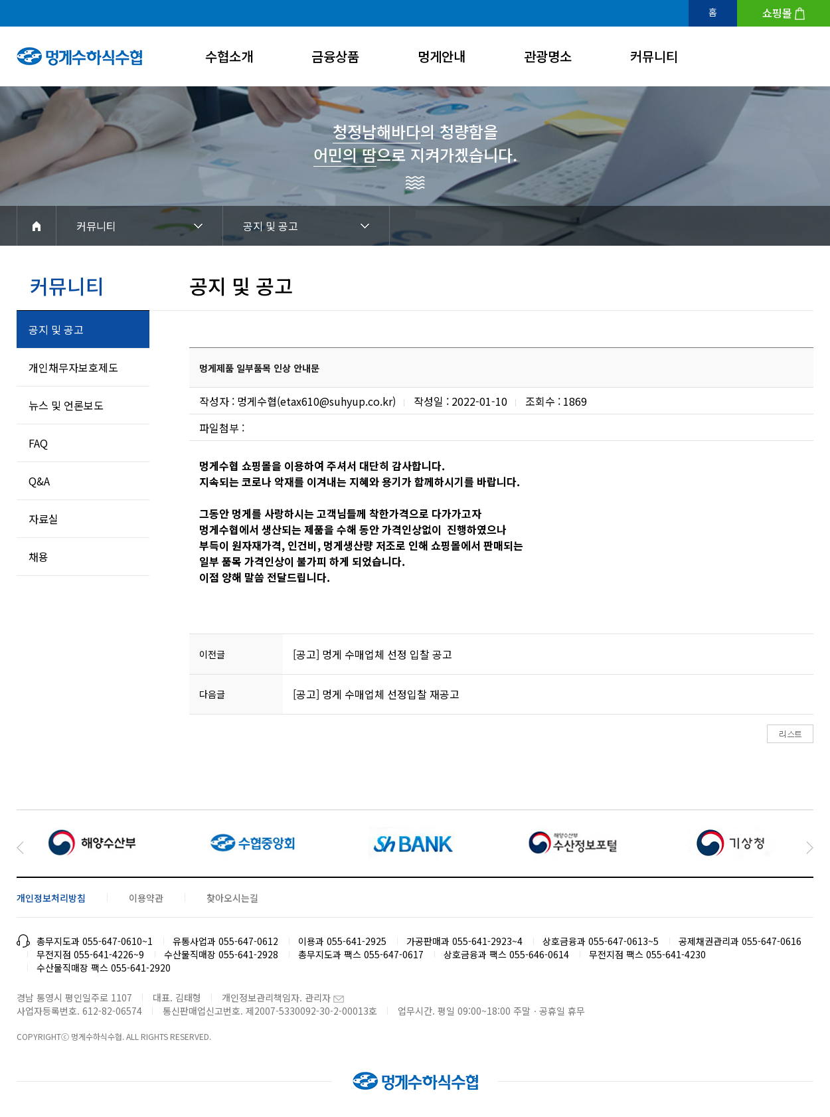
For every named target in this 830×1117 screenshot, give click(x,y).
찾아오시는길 (232, 897)
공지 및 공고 (270, 226)
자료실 (43, 519)
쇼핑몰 (777, 13)
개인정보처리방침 (51, 897)
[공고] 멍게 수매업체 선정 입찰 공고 (372, 654)
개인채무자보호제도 (73, 367)
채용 (38, 556)
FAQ (38, 443)
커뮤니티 (654, 56)
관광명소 (548, 56)
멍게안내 (441, 56)
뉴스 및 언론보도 (66, 405)
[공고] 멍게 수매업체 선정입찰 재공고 (376, 694)
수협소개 (229, 56)
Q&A (39, 481)
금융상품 (335, 56)
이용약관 (146, 897)
